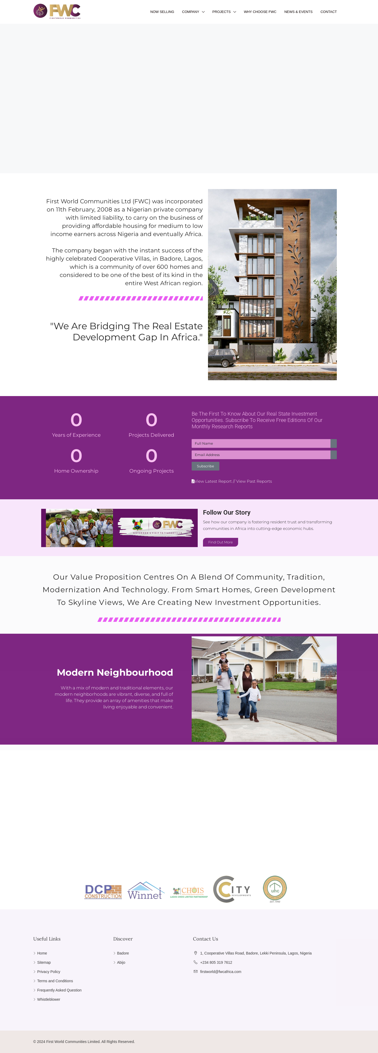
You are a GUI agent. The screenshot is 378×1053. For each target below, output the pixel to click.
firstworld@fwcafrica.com (220, 972)
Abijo (121, 962)
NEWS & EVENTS (298, 12)
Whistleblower (48, 999)
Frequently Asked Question (59, 990)
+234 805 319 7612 (216, 962)
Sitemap (44, 962)
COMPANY (190, 12)
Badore (123, 953)
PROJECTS (221, 12)
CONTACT (328, 12)
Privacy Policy (48, 972)
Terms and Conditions (55, 981)
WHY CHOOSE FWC (260, 12)
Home (42, 953)
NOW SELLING (162, 12)
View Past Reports (254, 481)
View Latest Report (213, 481)
